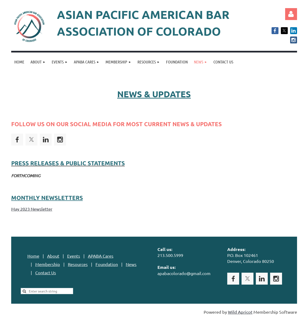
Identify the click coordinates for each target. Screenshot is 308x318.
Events (73, 255)
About (53, 255)
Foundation (107, 264)
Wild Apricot (240, 311)
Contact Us (45, 272)
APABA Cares (100, 255)
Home (33, 255)
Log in (291, 14)
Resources (78, 264)
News (131, 264)
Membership (47, 264)
